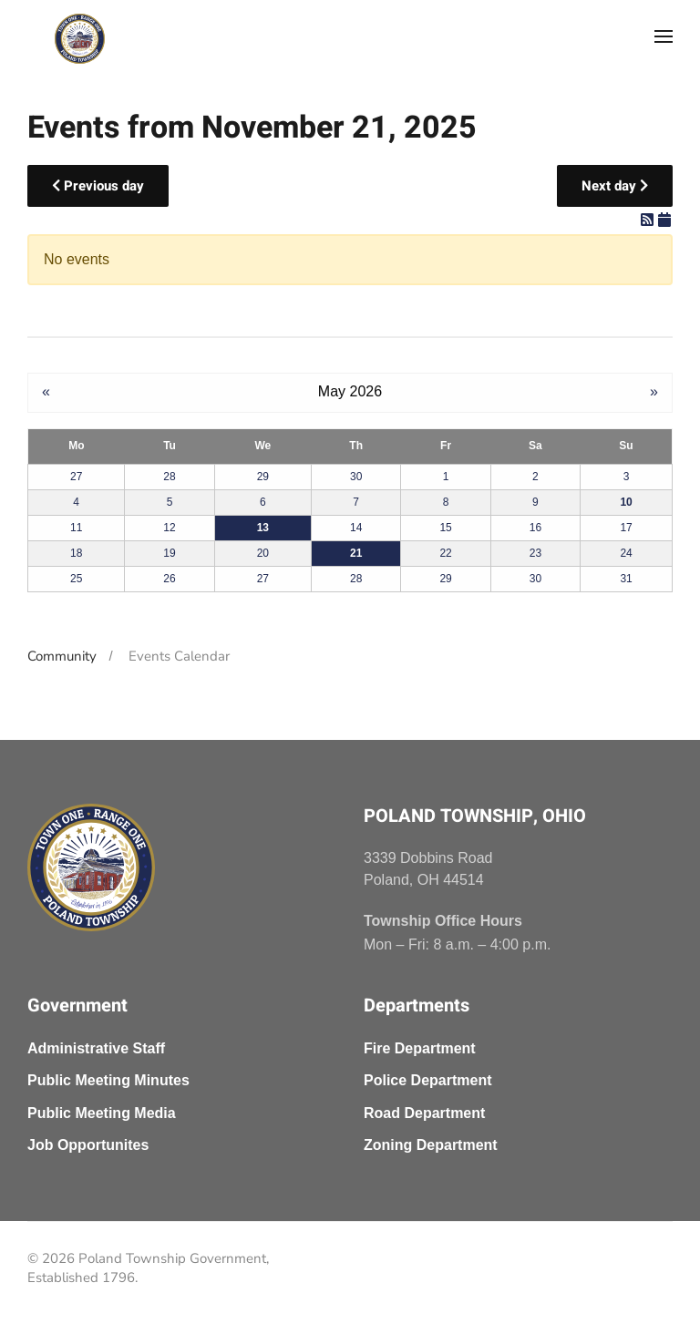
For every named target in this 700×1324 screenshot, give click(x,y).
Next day (615, 186)
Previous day (98, 186)
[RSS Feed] (649, 220)
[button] (663, 36)
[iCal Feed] (664, 220)
